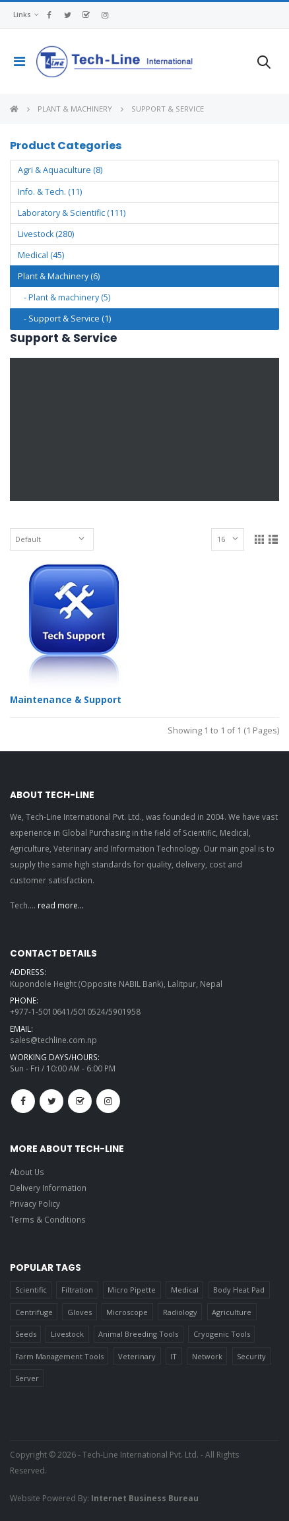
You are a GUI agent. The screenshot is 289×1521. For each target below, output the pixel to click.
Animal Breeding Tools (138, 1334)
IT (173, 1356)
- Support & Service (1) (64, 318)
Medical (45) (41, 255)
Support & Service (167, 109)
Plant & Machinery (75, 109)
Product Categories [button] (66, 145)
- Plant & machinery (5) (64, 297)
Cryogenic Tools (221, 1334)
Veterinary (137, 1356)
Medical (185, 1290)
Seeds (25, 1334)
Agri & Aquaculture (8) (60, 170)
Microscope (127, 1312)
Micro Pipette (132, 1290)
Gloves (79, 1312)
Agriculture (231, 1312)
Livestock (67, 1334)
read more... (61, 905)
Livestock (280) (46, 234)
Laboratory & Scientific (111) (71, 213)
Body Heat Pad (239, 1290)
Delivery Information (48, 1187)
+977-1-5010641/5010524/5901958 (75, 1011)
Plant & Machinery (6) (59, 276)
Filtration (77, 1290)
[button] (264, 64)
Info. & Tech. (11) (50, 191)
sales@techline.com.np (53, 1039)
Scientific (31, 1290)
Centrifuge (34, 1312)
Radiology (180, 1312)
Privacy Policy (35, 1203)
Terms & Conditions (48, 1219)
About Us (27, 1171)
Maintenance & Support (65, 700)
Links (22, 14)
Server (27, 1378)
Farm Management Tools (59, 1356)
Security (251, 1356)
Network (207, 1356)
